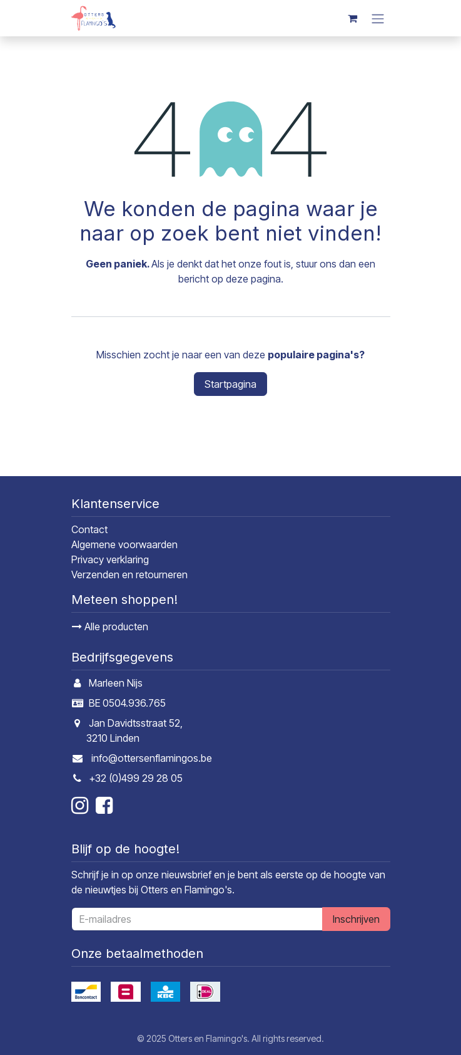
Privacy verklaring (110, 559)
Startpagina (230, 384)
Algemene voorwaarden (124, 544)
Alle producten (110, 626)
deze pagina (253, 279)
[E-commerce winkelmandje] (352, 18)
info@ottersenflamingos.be (151, 758)
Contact (89, 529)
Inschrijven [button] (356, 919)
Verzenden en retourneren (129, 574)
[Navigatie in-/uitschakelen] (377, 18)
